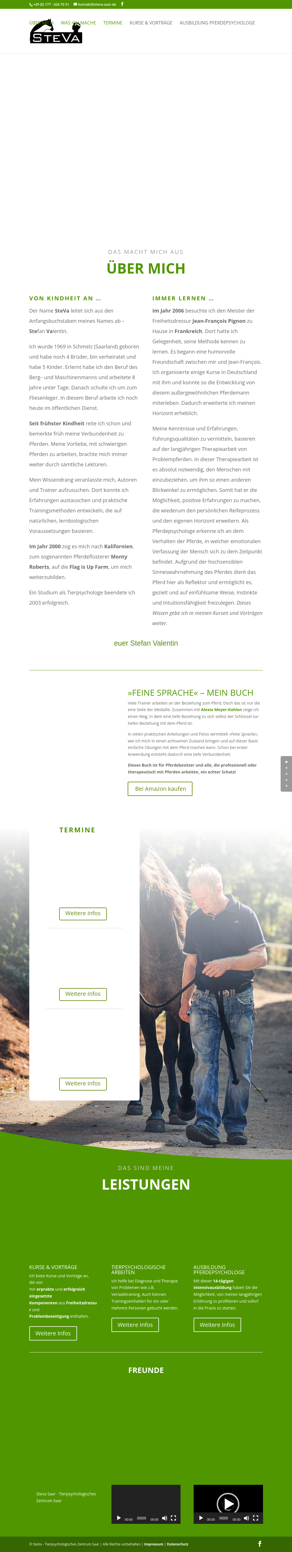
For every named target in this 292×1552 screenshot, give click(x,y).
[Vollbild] (173, 1518)
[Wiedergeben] (119, 1518)
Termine (112, 23)
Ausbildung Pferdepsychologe (217, 23)
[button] (228, 1504)
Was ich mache (78, 23)
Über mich (41, 23)
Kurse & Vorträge (151, 23)
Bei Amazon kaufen (160, 789)
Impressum (153, 1544)
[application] (146, 1504)
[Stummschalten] (164, 1518)
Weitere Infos (83, 913)
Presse (37, 39)
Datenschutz (177, 1544)
